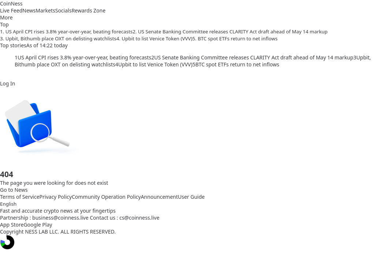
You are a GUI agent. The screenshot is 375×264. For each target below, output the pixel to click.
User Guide (191, 196)
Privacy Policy (56, 196)
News (29, 10)
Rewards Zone (88, 10)
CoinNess (11, 3)
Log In (7, 83)
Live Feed (11, 10)
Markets (45, 10)
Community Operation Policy (106, 196)
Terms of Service (20, 196)
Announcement (159, 196)
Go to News (13, 189)
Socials (63, 10)
